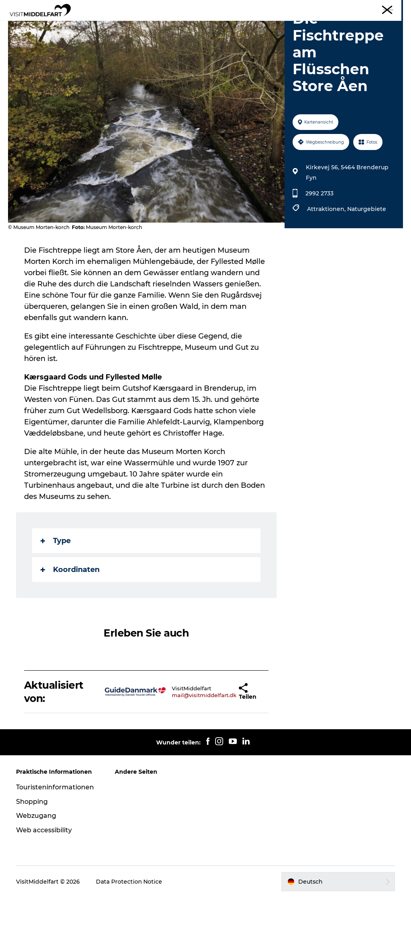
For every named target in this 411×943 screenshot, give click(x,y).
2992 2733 (319, 239)
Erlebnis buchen (205, 34)
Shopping (32, 847)
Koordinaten (70, 615)
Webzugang (36, 861)
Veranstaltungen (281, 26)
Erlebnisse (120, 26)
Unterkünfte (225, 26)
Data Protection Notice (129, 927)
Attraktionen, (327, 254)
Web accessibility (44, 876)
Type (56, 586)
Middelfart (390, 7)
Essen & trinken (171, 26)
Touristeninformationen (55, 832)
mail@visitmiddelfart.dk (183, 740)
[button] (221, 737)
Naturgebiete (366, 254)
